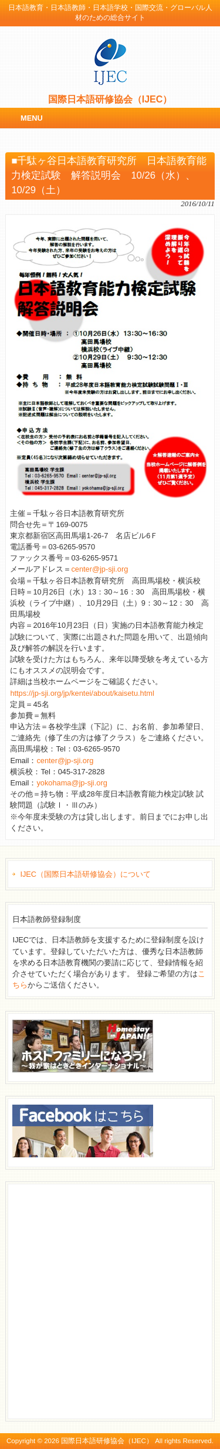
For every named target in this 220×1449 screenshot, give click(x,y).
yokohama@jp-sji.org (71, 782)
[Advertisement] (110, 1300)
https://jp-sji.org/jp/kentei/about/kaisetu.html (82, 693)
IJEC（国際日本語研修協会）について (85, 874)
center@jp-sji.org (99, 569)
